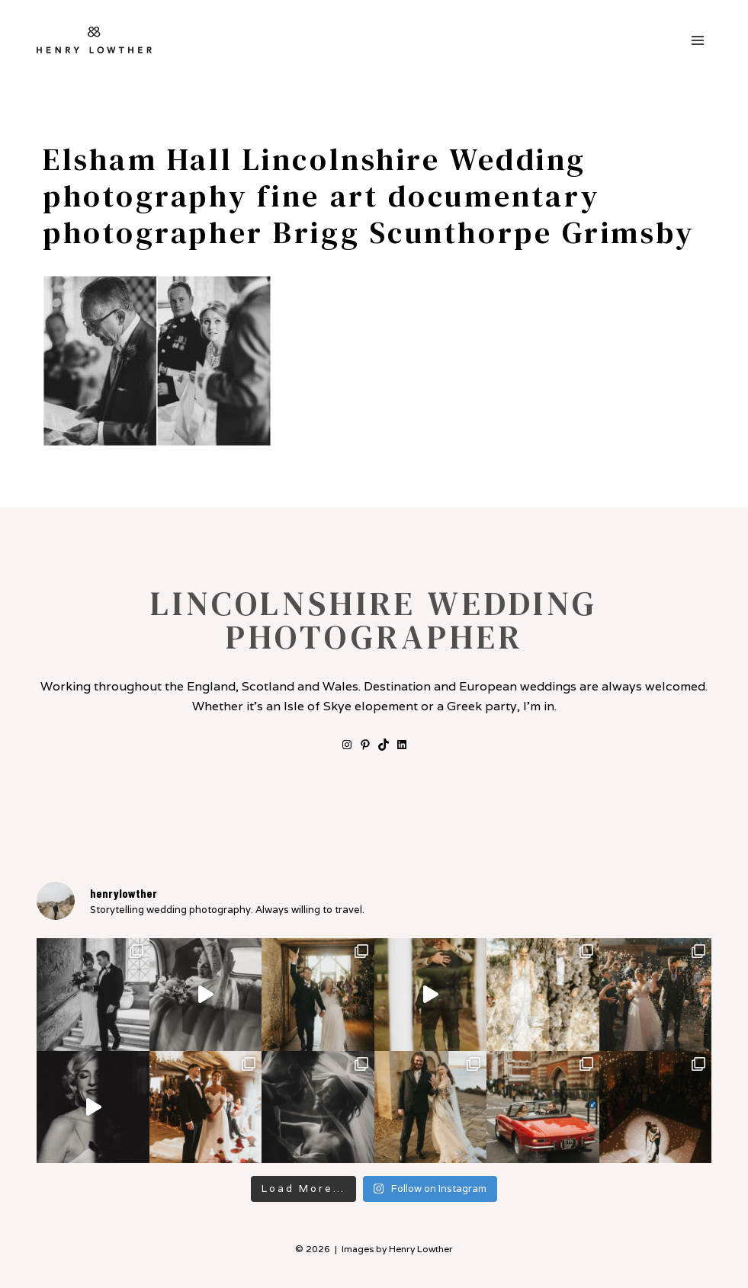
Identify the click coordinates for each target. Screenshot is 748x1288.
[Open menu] (697, 40)
